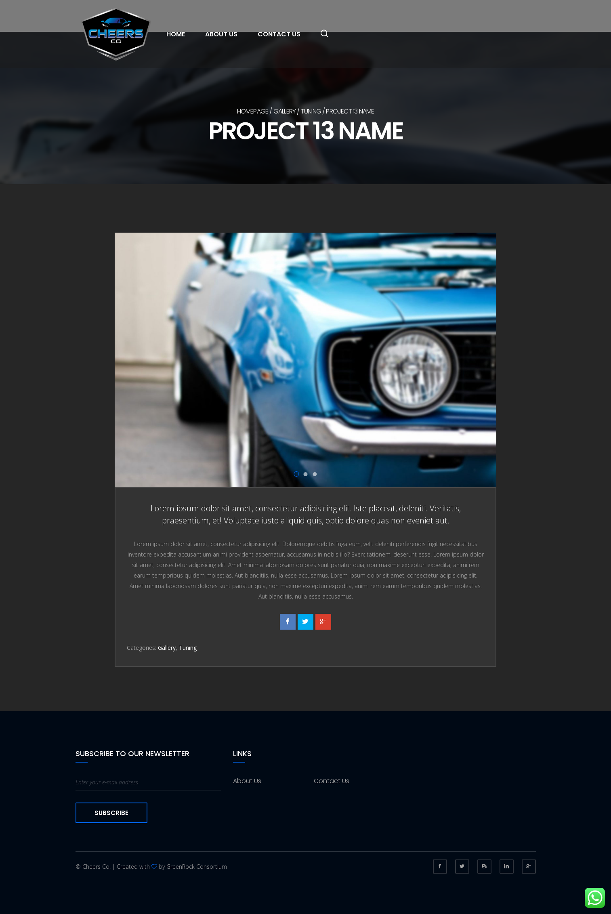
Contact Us (279, 34)
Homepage (253, 111)
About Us (221, 34)
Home (175, 34)
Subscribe (111, 813)
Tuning (311, 111)
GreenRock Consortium (196, 866)
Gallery (284, 111)
